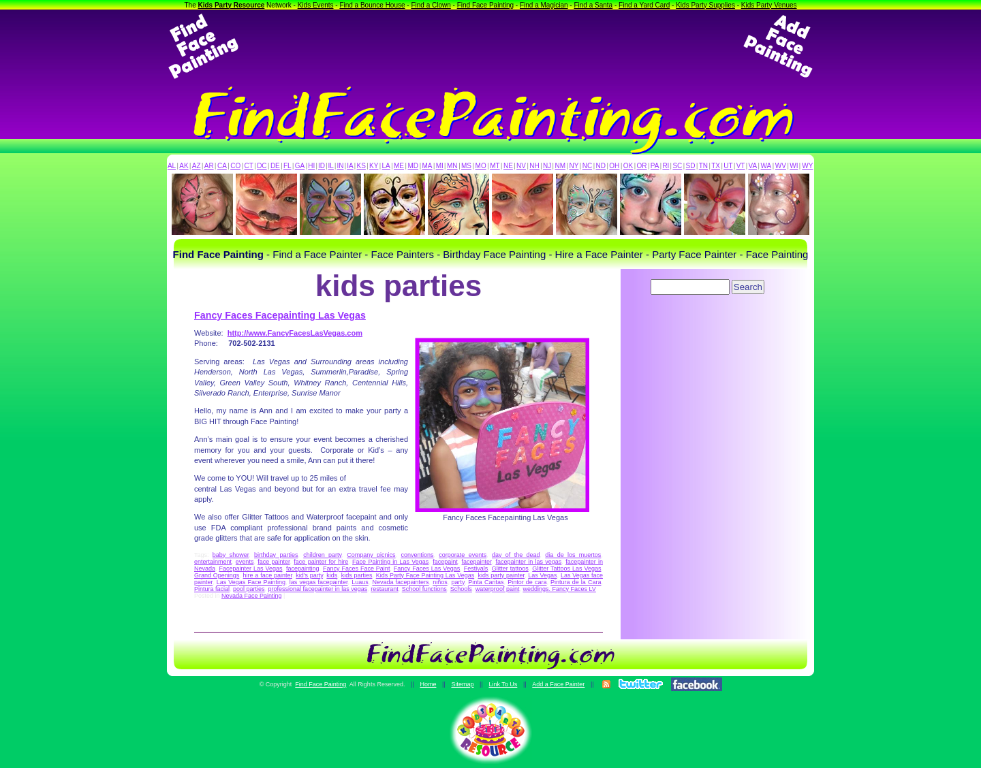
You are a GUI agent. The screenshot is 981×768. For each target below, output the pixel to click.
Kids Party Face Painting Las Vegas (425, 575)
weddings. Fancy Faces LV (559, 589)
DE (275, 166)
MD (413, 166)
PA (655, 166)
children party (322, 554)
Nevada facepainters (400, 582)
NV (521, 166)
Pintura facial (212, 589)
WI (794, 166)
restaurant (385, 589)
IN (340, 166)
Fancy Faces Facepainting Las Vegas (280, 315)
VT (740, 166)
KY (373, 166)
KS (361, 166)
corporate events (462, 554)
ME (399, 166)
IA (350, 166)
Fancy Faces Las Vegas (427, 568)
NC (587, 166)
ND (601, 166)
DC (261, 166)
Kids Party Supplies (705, 5)
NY (573, 166)
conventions (417, 554)
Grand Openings (216, 575)
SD (691, 166)
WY (807, 166)
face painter (274, 561)
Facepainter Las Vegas (251, 568)
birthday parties (276, 554)
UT (727, 166)
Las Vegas (542, 575)
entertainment (213, 561)
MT (494, 166)
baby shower (231, 554)
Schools (461, 589)
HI (311, 166)
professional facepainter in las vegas (318, 589)
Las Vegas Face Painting (251, 582)
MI (439, 166)
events (245, 561)
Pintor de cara (527, 582)
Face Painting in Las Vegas (390, 561)
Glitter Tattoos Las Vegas (566, 568)
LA (386, 166)
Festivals (476, 568)
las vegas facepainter (319, 582)
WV (780, 166)
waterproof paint (498, 589)
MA (427, 166)
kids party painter (501, 575)
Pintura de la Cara (575, 582)
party (457, 582)
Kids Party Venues (769, 5)
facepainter (477, 561)
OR (642, 166)
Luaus (360, 582)
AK (183, 166)
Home (428, 684)
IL (331, 166)
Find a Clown (430, 5)
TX (715, 166)
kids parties (357, 575)
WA (766, 166)
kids (331, 575)
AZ (196, 166)
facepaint (445, 561)
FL (287, 166)
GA (300, 166)
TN (703, 166)
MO (481, 166)
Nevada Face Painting (251, 595)
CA (222, 166)
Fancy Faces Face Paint (356, 568)
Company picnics (371, 554)
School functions (424, 589)
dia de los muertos (573, 554)
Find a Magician (544, 5)
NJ (547, 166)
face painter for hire (321, 561)
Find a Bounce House (372, 5)
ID (321, 166)
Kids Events (316, 5)
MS (466, 166)
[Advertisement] (490, 46)
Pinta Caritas (485, 582)
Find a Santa (593, 5)
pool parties (249, 589)
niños (440, 582)
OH (614, 166)
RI (665, 166)
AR (209, 166)
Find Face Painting (485, 5)
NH (534, 166)
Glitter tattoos (510, 568)
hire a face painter (267, 575)
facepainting (303, 568)
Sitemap (462, 684)
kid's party (309, 575)
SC (677, 166)
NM (560, 166)
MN (452, 166)
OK (628, 166)
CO (235, 166)
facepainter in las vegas (528, 561)
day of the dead (516, 554)
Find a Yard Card (644, 5)
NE (508, 166)
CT (249, 166)
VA (753, 166)
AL (172, 166)
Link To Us (502, 684)
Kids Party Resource (231, 5)
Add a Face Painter (558, 684)
